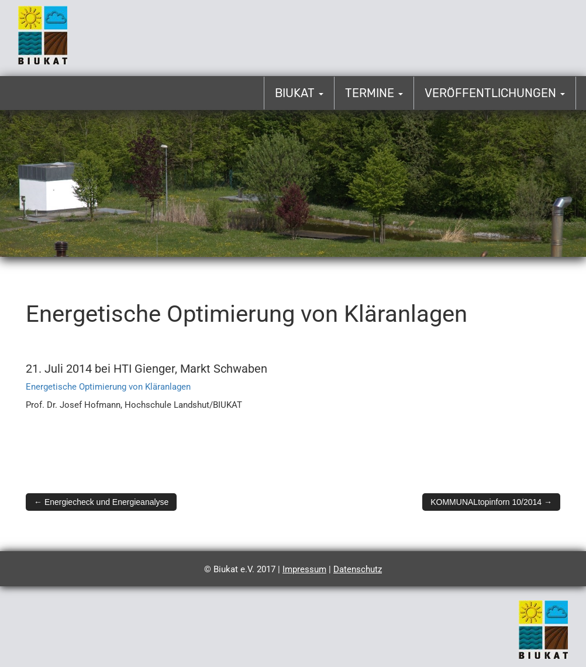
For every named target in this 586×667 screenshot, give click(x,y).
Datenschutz (357, 569)
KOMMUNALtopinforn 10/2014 (491, 502)
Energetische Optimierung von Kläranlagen (108, 386)
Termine (374, 93)
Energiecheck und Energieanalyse (101, 502)
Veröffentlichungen (495, 93)
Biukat (299, 93)
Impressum (304, 569)
